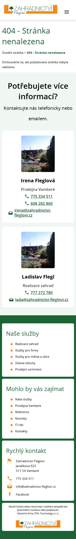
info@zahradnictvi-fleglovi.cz (36, 486)
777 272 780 (42, 292)
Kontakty (21, 431)
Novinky (21, 418)
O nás (19, 425)
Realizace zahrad (26, 344)
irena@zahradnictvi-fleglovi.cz (32, 213)
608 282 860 (42, 203)
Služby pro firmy (26, 350)
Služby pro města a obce (32, 356)
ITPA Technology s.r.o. (46, 513)
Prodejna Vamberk (28, 406)
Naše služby (23, 399)
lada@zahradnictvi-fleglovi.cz (41, 299)
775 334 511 (42, 196)
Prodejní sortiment (28, 369)
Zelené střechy (25, 363)
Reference (22, 412)
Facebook (22, 494)
